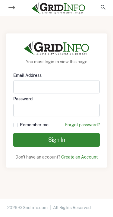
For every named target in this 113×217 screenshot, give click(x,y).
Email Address (27, 75)
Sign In (56, 140)
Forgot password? (82, 124)
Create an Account (79, 157)
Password (23, 98)
